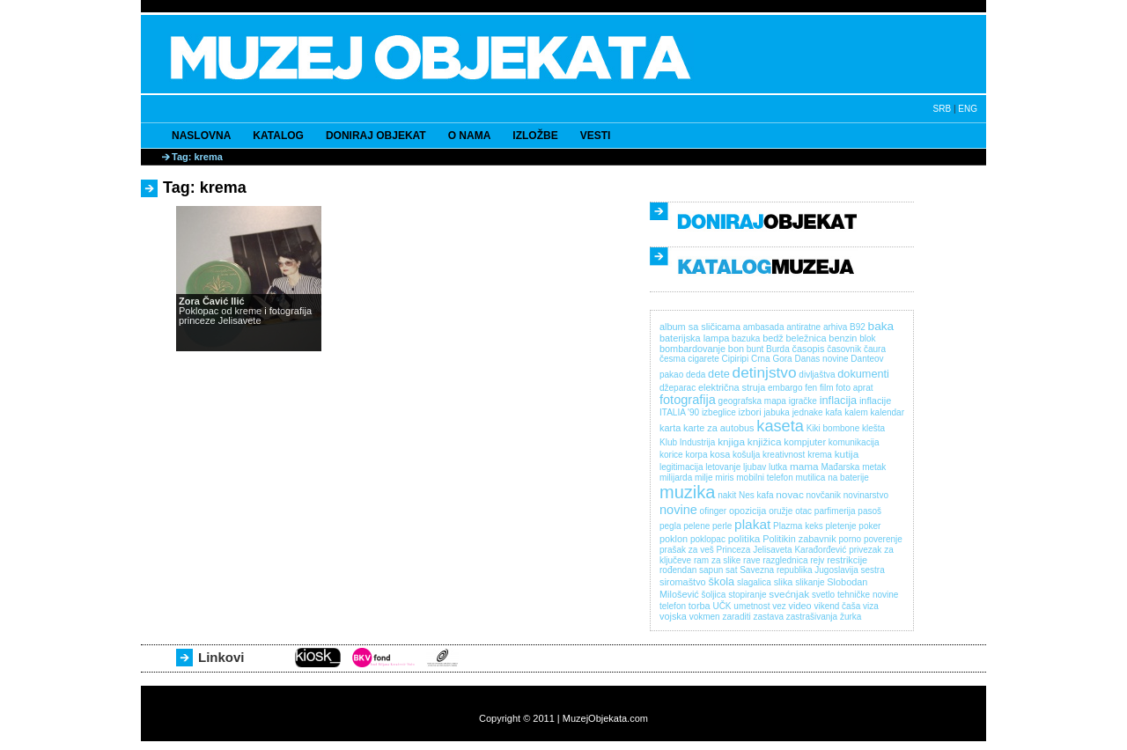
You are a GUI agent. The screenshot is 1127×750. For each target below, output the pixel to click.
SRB (942, 109)
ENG (967, 109)
